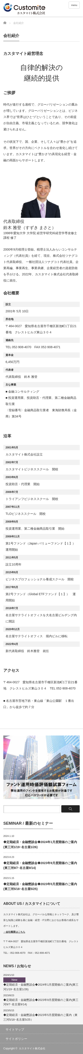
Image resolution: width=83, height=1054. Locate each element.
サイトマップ (15, 1029)
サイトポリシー (16, 1038)
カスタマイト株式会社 (32, 1048)
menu (74, 5)
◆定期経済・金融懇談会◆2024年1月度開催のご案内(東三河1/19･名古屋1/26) (40, 984)
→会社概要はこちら (14, 931)
